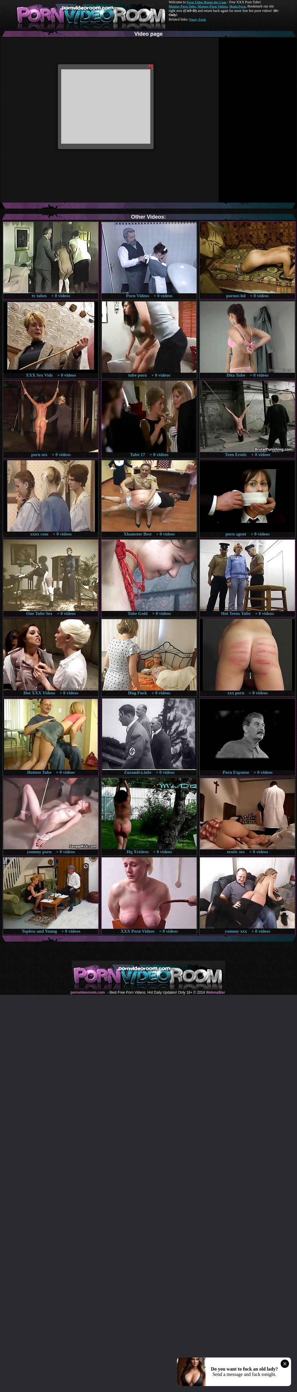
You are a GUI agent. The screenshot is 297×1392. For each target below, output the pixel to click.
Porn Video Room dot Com (206, 2)
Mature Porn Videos (213, 6)
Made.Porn (237, 6)
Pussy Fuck (197, 19)
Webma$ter (215, 992)
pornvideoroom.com (87, 992)
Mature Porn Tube (182, 6)
